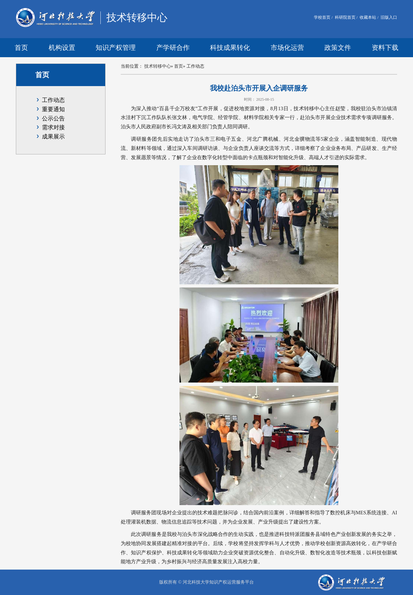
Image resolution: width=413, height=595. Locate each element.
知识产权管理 (116, 47)
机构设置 (62, 47)
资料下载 (385, 47)
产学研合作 (173, 47)
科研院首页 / (346, 17)
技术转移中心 (157, 66)
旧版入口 (388, 17)
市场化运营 (287, 47)
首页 (21, 47)
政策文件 (337, 47)
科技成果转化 (230, 47)
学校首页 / (323, 17)
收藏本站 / (368, 17)
